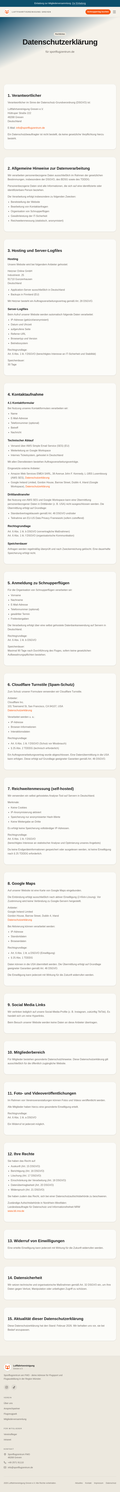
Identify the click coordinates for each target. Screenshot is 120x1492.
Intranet (7, 1439)
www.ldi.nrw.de (16, 1211)
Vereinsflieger (10, 1434)
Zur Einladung (79, 3)
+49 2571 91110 (16, 1462)
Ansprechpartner (12, 1408)
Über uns (8, 1403)
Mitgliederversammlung (15, 1419)
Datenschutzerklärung (37, 477)
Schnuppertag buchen (98, 11)
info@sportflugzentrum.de (30, 127)
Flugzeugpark (10, 1414)
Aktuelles (79, 1483)
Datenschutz (111, 1483)
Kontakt (88, 1483)
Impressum (98, 1483)
